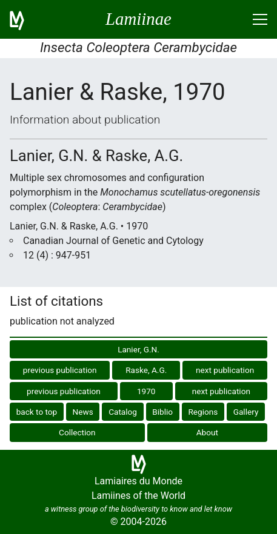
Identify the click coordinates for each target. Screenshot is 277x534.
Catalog (122, 412)
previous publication (60, 370)
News (83, 412)
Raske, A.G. (146, 370)
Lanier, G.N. (138, 349)
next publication (225, 370)
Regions (203, 412)
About (207, 432)
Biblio (162, 412)
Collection (77, 432)
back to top (37, 412)
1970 (146, 391)
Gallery (246, 412)
